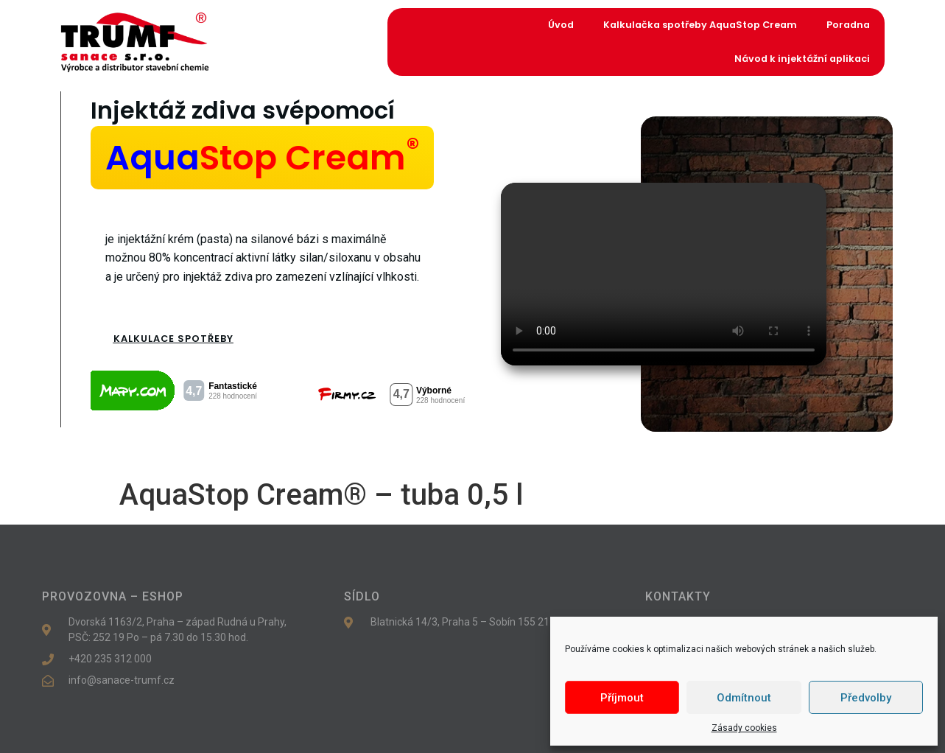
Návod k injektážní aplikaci (802, 58)
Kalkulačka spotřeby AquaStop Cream (700, 24)
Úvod (561, 24)
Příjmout (622, 697)
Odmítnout (744, 697)
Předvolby (865, 697)
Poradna (848, 24)
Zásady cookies (744, 728)
